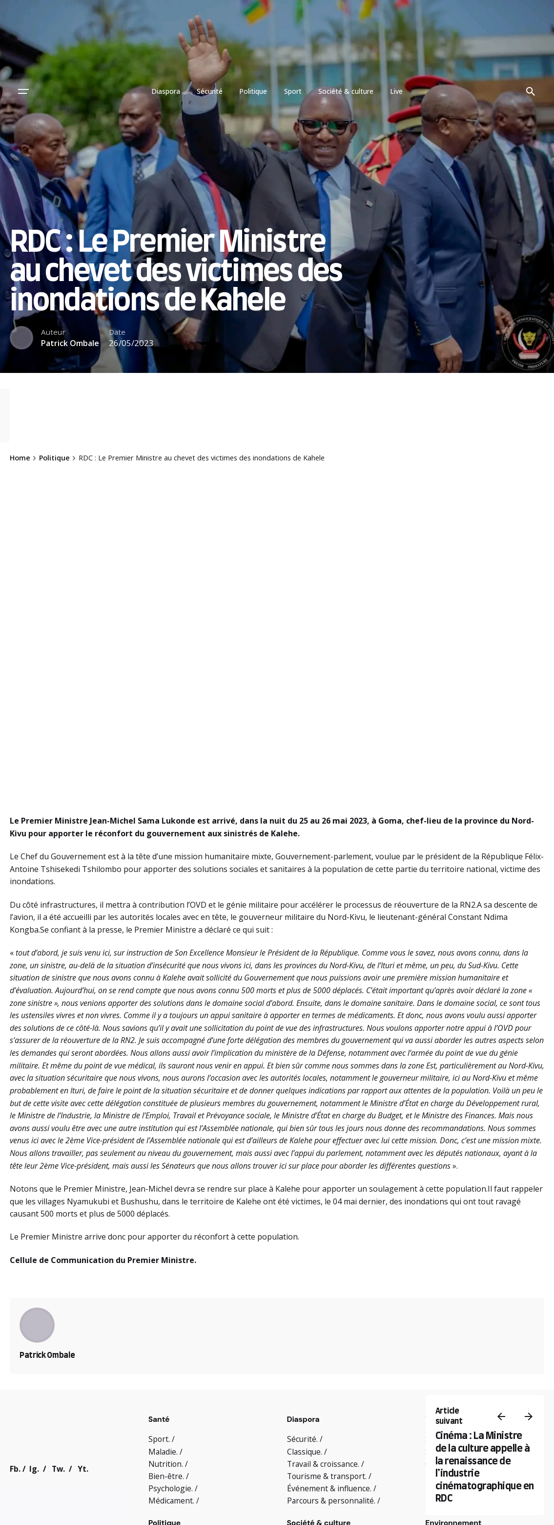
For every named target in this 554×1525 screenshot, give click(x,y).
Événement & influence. (329, 1488)
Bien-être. (166, 1476)
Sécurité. (302, 1439)
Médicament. (171, 1500)
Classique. (304, 1451)
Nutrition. (165, 1464)
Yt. (83, 1468)
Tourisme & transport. (327, 1476)
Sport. (159, 1439)
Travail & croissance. (323, 1464)
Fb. (15, 1468)
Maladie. (163, 1451)
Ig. (34, 1468)
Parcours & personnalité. (331, 1500)
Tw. (58, 1468)
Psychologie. (170, 1488)
